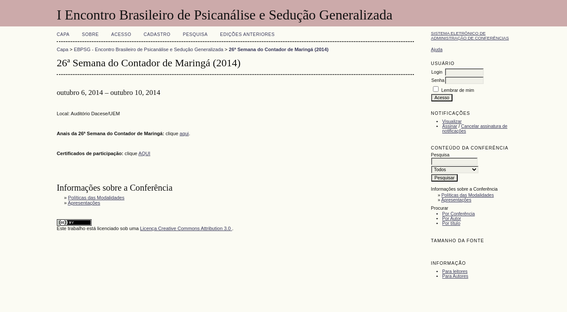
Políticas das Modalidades (468, 195)
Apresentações (456, 200)
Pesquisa (195, 34)
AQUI (144, 153)
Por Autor (451, 218)
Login (436, 72)
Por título (451, 223)
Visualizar (452, 121)
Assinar (449, 126)
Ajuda (436, 49)
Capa (63, 34)
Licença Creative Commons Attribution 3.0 (186, 228)
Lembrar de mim (457, 90)
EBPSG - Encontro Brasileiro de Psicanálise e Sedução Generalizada (148, 49)
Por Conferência (458, 213)
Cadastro (157, 34)
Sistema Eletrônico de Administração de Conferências (470, 35)
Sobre (90, 34)
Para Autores (455, 276)
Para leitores (454, 271)
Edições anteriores (247, 34)
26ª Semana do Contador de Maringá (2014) (278, 49)
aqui (184, 133)
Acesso (121, 34)
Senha (437, 80)
